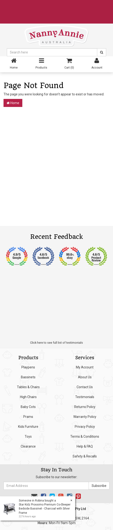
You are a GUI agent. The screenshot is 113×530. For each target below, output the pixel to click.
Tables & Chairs (28, 387)
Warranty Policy (84, 417)
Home (13, 103)
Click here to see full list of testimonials (56, 342)
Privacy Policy (85, 426)
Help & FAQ (85, 446)
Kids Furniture (28, 426)
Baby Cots (28, 407)
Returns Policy (84, 407)
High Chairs (28, 397)
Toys (28, 436)
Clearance (28, 446)
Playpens (28, 367)
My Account (85, 367)
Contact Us (85, 387)
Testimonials (84, 397)
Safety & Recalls (85, 456)
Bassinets (28, 377)
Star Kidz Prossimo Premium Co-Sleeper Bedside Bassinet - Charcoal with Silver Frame (44, 508)
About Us (85, 377)
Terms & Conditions (84, 436)
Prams (28, 417)
